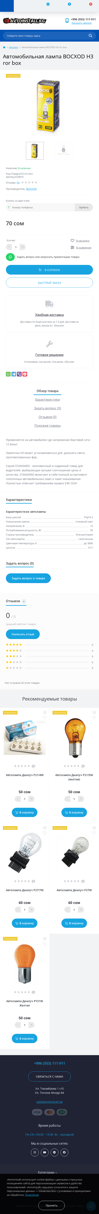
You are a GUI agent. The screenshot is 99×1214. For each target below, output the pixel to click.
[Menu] (7, 6)
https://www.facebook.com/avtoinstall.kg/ (64, 1152)
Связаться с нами (49, 1076)
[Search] (90, 36)
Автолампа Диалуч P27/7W (24, 890)
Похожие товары (47, 425)
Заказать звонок (81, 22)
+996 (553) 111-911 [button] (83, 19)
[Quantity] (25, 799)
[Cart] (88, 6)
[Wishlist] (67, 6)
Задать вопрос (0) (47, 408)
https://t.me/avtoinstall (54, 1152)
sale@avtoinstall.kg (49, 1102)
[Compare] (45, 6)
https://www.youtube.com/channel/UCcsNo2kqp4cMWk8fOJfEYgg (44, 1152)
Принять (51, 1205)
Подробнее (32, 1195)
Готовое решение (49, 355)
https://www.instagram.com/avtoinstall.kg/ (35, 1152)
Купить (84, 207)
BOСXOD (31, 189)
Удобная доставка (49, 315)
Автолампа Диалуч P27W (74, 890)
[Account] (24, 6)
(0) (18, 182)
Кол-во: (11, 240)
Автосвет (13, 47)
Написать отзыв (23, 634)
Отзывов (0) (47, 417)
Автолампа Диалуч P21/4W (24, 775)
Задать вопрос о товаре (28, 578)
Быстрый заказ (49, 283)
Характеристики (47, 399)
